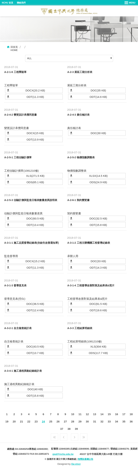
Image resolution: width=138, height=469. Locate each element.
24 (43, 421)
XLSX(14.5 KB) (98, 175)
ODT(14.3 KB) (98, 267)
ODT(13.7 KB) (35, 352)
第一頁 (54, 436)
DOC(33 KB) (98, 261)
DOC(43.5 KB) (35, 346)
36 (131, 421)
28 (72, 421)
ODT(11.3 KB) (35, 96)
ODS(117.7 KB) (98, 352)
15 (109, 414)
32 (101, 421)
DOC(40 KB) (35, 389)
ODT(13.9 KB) (35, 139)
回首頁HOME (14, 48)
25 (50, 421)
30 (87, 421)
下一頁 (74, 436)
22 (28, 421)
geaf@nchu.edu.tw (62, 454)
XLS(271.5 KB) (35, 175)
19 (6, 421)
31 (94, 421)
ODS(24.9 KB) (98, 182)
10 (72, 414)
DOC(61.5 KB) (98, 303)
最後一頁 (83, 436)
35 (123, 421)
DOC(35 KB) (98, 90)
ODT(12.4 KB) (35, 310)
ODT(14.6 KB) (98, 96)
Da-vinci (76, 464)
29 (80, 421)
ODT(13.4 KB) (35, 224)
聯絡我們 (21, 2)
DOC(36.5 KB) (35, 303)
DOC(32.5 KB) (98, 218)
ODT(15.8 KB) (98, 224)
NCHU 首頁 (7, 2)
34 (116, 421)
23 (36, 421)
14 (101, 414)
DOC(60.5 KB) (35, 218)
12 (87, 414)
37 (61, 428)
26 (58, 421)
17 (123, 414)
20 (14, 421)
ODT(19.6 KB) (98, 310)
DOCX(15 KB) (35, 133)
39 (76, 428)
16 (116, 414)
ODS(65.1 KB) (35, 182)
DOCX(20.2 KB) (35, 90)
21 (21, 421)
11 (80, 414)
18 (131, 414)
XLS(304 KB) (98, 346)
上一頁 (63, 436)
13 (94, 414)
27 (65, 421)
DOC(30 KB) (98, 133)
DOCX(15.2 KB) (35, 261)
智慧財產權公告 (85, 459)
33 (109, 421)
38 (69, 428)
